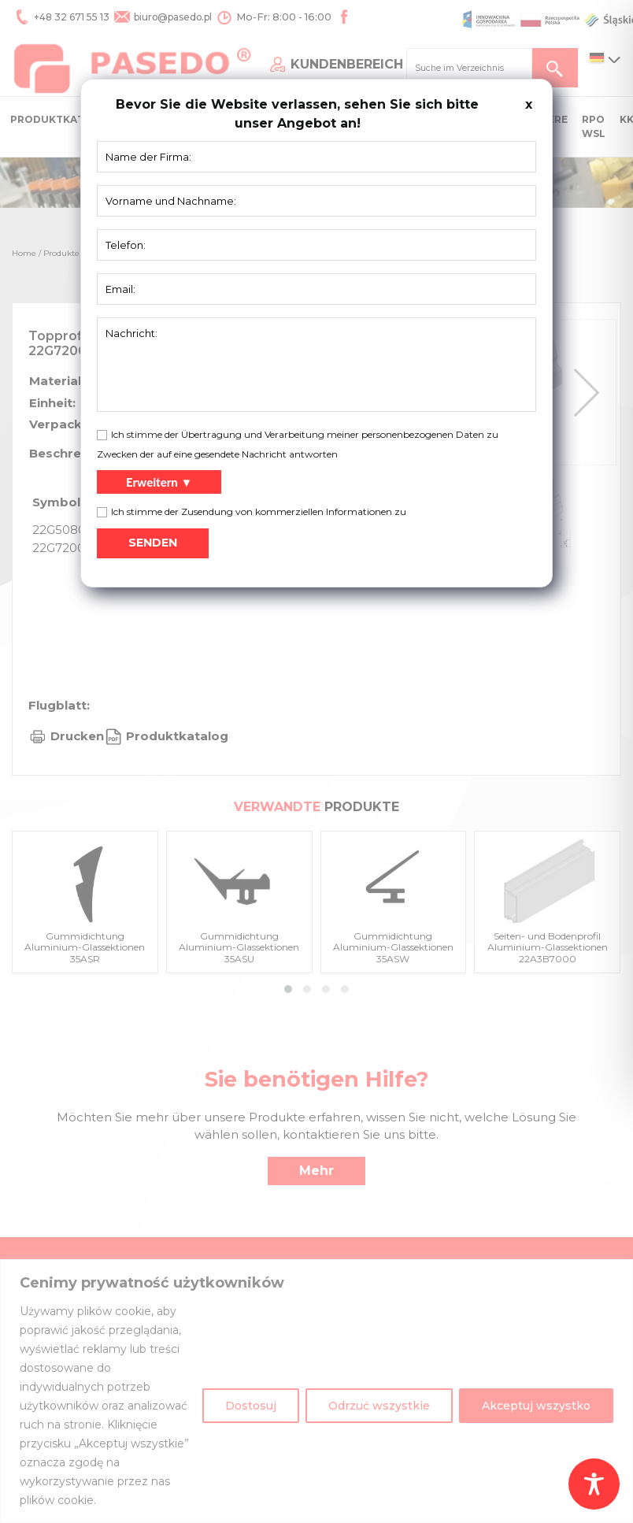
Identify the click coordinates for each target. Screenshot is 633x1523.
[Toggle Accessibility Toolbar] (594, 1484)
